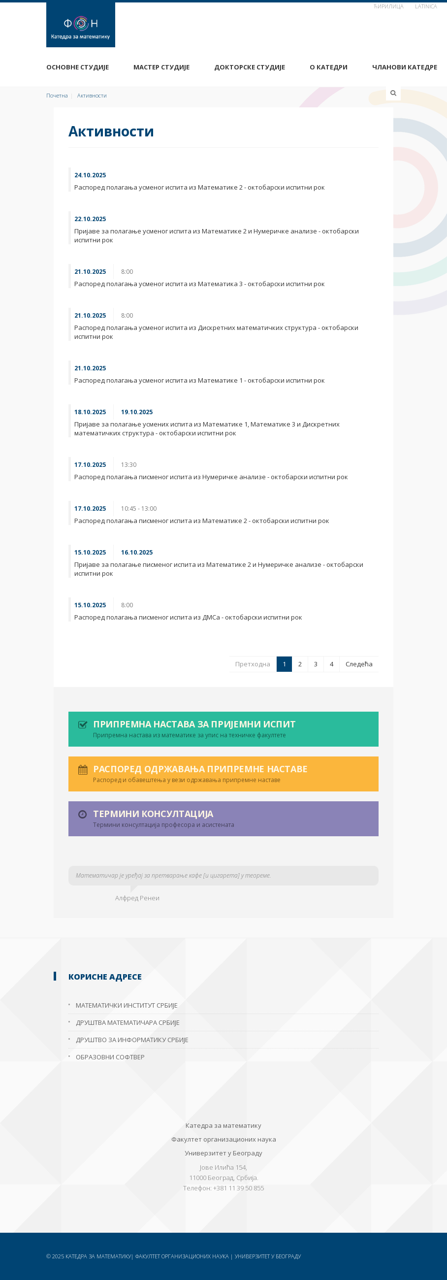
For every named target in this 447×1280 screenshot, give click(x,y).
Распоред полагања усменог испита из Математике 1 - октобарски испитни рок (199, 380)
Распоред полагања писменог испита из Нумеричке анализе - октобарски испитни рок (211, 476)
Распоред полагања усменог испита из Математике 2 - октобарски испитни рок (199, 187)
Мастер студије (161, 67)
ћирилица (389, 6)
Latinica (426, 6)
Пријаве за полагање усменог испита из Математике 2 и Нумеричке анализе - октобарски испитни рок (216, 235)
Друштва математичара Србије (128, 1022)
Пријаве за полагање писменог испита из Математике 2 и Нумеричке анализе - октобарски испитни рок (218, 569)
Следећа (359, 663)
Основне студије (77, 67)
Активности (92, 95)
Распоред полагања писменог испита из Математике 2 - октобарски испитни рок (201, 520)
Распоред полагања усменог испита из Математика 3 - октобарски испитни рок (199, 283)
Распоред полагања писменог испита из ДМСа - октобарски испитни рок (188, 617)
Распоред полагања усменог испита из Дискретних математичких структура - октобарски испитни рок (216, 332)
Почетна (57, 95)
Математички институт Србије (127, 1005)
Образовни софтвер (110, 1056)
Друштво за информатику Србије (132, 1039)
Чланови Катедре (404, 67)
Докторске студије (249, 67)
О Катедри (329, 67)
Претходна (252, 663)
